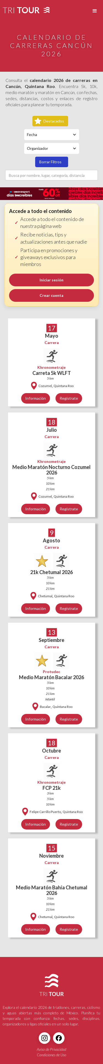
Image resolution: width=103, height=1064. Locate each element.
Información (35, 398)
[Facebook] (59, 1038)
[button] (95, 11)
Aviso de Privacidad (51, 1049)
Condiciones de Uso (51, 1054)
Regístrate (69, 398)
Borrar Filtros (50, 161)
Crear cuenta (51, 295)
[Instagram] (44, 1038)
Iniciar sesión (51, 280)
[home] (20, 11)
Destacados (53, 121)
